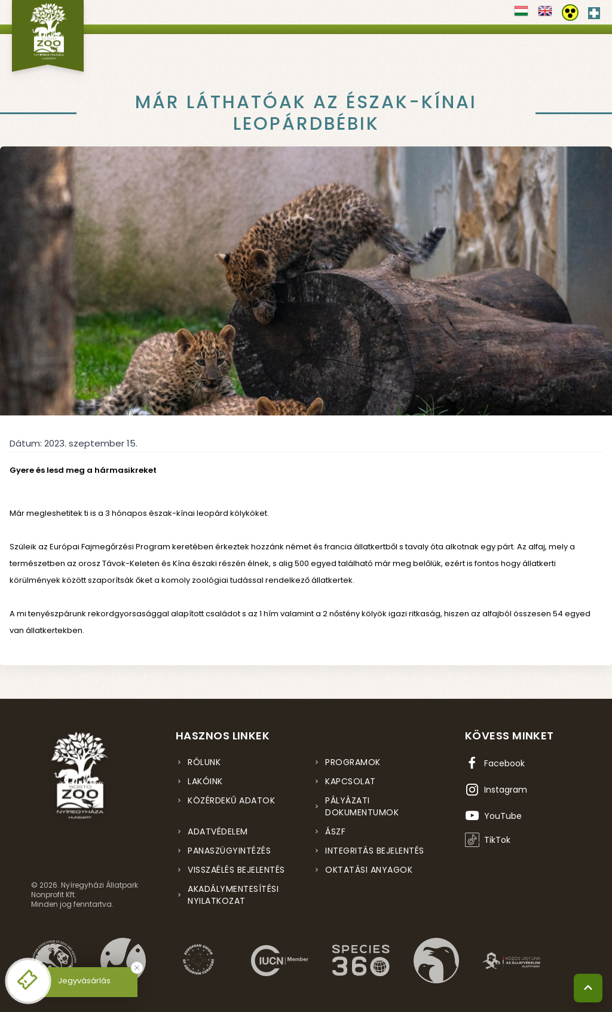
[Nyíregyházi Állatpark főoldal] (48, 36)
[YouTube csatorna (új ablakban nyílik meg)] (493, 816)
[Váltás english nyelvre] (545, 15)
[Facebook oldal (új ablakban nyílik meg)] (495, 763)
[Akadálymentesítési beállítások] (570, 12)
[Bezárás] (137, 968)
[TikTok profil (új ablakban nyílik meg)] (487, 840)
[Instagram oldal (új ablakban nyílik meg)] (496, 789)
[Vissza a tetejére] (588, 988)
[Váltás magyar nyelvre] (521, 15)
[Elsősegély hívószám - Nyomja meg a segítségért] (594, 10)
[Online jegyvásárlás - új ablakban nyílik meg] (28, 981)
